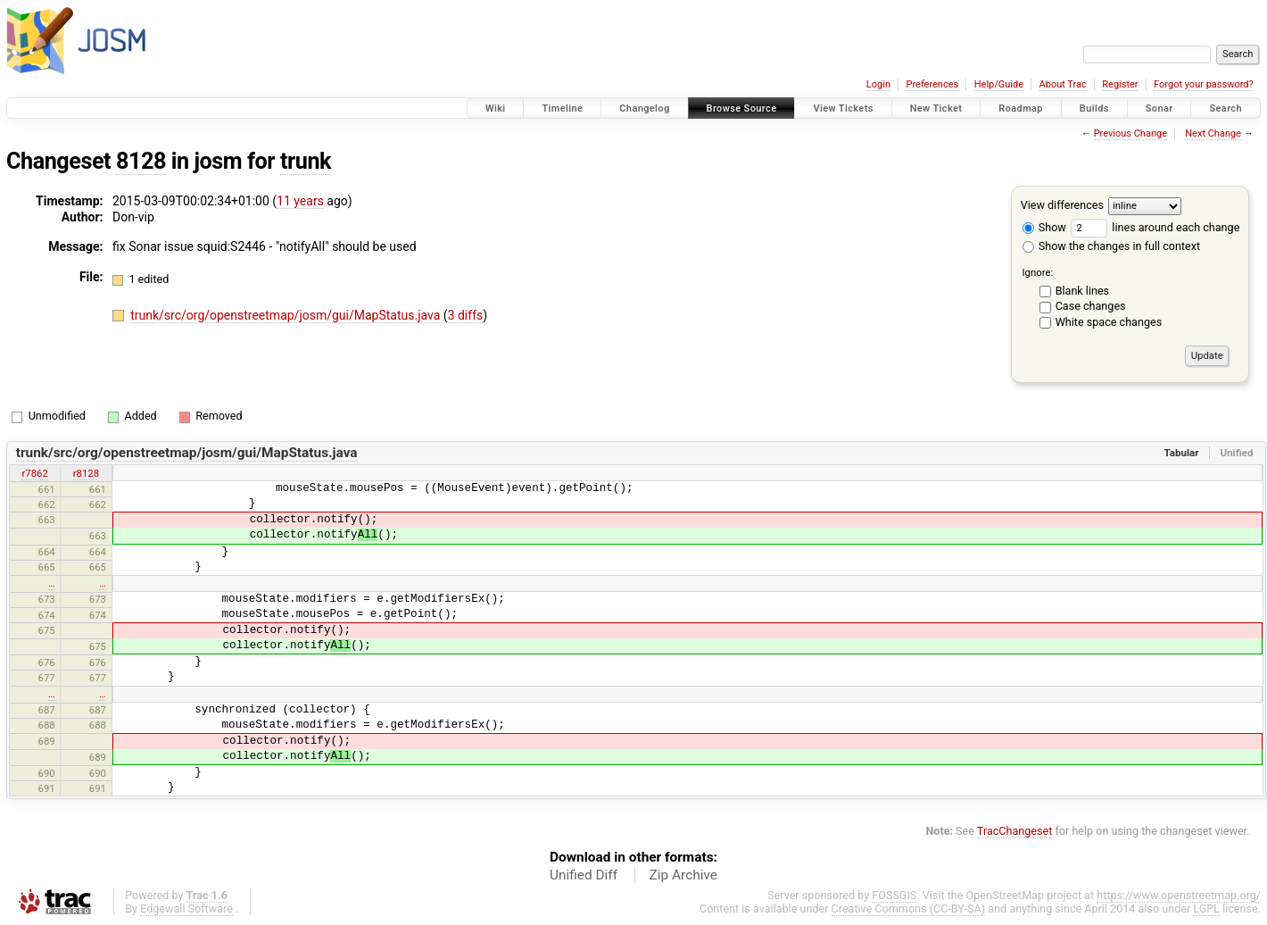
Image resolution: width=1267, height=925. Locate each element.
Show (1044, 227)
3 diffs (466, 315)
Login (878, 84)
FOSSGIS (894, 895)
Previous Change (1130, 133)
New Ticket (936, 108)
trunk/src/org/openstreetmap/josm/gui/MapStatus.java (286, 315)
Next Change (1213, 133)
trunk (305, 161)
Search (1225, 108)
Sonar (1159, 108)
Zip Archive (683, 875)
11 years (300, 201)
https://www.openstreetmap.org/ (1179, 895)
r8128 (86, 473)
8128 (141, 161)
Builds (1094, 108)
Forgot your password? (1204, 84)
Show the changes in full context (1111, 246)
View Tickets (843, 108)
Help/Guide (998, 84)
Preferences (932, 84)
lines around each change (1155, 227)
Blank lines (1082, 290)
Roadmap (1020, 108)
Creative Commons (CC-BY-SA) (909, 908)
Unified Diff (583, 875)
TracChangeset (1015, 831)
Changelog (644, 108)
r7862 (34, 473)
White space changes (1109, 322)
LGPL (1206, 908)
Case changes (1091, 305)
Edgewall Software (186, 908)
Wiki (495, 108)
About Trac (1063, 84)
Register (1120, 84)
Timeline (562, 108)
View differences (1062, 205)
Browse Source (742, 108)
